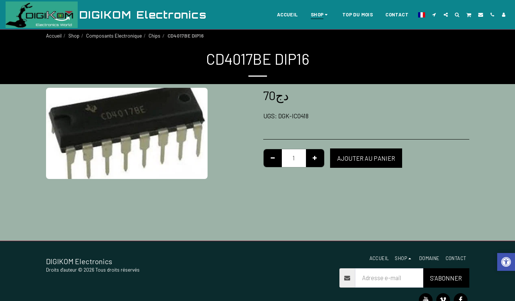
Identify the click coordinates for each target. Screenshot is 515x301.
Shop (73, 36)
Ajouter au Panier (366, 158)
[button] (434, 14)
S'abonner (446, 278)
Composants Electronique (114, 36)
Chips (154, 36)
